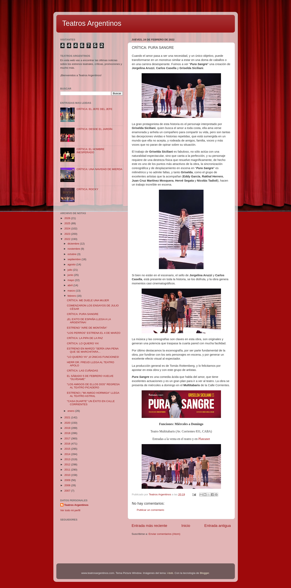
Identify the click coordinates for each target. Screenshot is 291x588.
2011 (67, 469)
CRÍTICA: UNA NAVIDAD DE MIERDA (99, 169)
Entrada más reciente (149, 526)
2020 (67, 422)
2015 (67, 448)
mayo (71, 280)
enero (71, 410)
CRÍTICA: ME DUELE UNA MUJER (88, 300)
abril (70, 285)
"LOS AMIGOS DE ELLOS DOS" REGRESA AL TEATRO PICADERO (93, 386)
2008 (67, 485)
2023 (67, 233)
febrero (72, 295)
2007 (67, 490)
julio (70, 269)
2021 (67, 417)
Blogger (204, 573)
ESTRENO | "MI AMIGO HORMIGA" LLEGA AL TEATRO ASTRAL (93, 394)
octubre (72, 254)
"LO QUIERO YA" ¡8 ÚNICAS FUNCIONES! (93, 356)
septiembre (75, 259)
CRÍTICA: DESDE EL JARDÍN (94, 129)
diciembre (74, 243)
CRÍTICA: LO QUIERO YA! (83, 343)
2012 (67, 464)
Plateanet (204, 439)
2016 (67, 443)
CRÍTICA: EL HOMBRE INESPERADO (91, 151)
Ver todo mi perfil (70, 510)
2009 (67, 480)
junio (71, 274)
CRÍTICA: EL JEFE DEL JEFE (94, 109)
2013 (67, 459)
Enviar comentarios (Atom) (164, 533)
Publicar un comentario (150, 509)
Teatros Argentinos (91, 23)
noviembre (74, 248)
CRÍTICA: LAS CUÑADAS (82, 370)
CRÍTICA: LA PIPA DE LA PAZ (85, 338)
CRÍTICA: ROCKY (87, 189)
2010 (67, 474)
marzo (72, 290)
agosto (72, 264)
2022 (67, 239)
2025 (67, 223)
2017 (67, 438)
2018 (67, 433)
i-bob (170, 573)
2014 (67, 454)
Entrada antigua (217, 526)
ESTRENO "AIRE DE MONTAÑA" (87, 327)
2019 (67, 427)
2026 (67, 218)
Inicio (186, 526)
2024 (67, 228)
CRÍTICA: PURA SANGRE (82, 314)
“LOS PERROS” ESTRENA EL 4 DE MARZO (93, 332)
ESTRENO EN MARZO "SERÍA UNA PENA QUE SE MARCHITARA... (92, 350)
